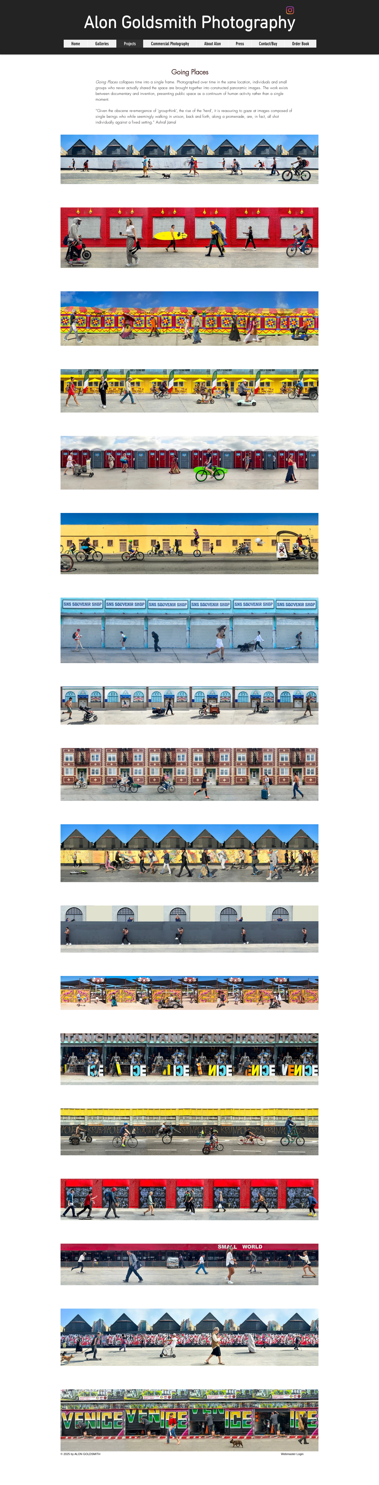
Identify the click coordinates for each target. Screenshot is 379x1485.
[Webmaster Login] (292, 1454)
